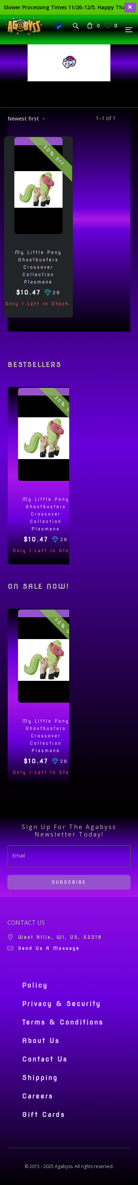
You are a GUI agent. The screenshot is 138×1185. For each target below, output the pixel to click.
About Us (41, 1041)
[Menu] (129, 30)
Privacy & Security (61, 1004)
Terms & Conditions (62, 1022)
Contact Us (45, 1059)
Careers (37, 1096)
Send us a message (49, 948)
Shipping (40, 1078)
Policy (35, 985)
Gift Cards (43, 1114)
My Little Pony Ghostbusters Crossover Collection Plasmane (38, 267)
